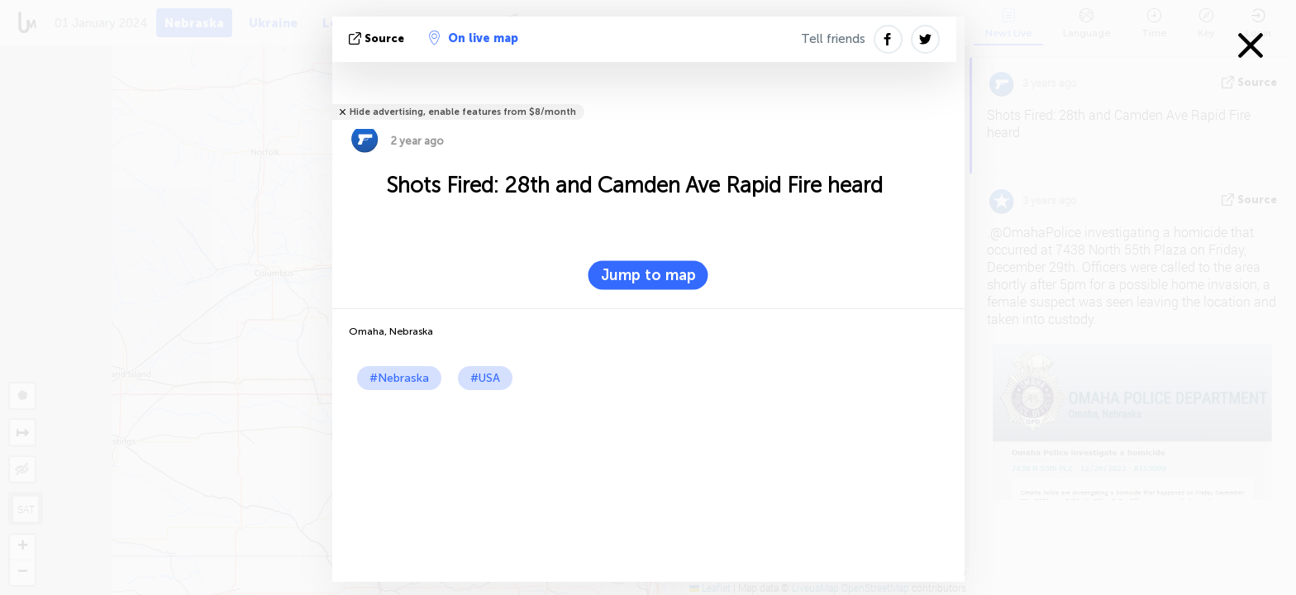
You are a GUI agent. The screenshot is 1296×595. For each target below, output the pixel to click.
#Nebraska (399, 378)
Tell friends (833, 38)
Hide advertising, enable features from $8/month (463, 112)
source (378, 38)
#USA (485, 378)
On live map (473, 38)
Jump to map (648, 275)
